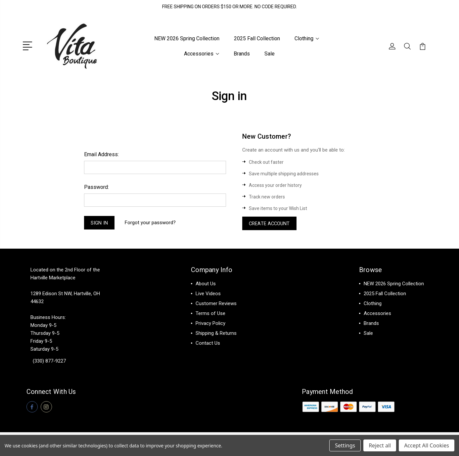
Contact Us (208, 344)
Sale (269, 54)
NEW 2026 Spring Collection (186, 38)
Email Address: (101, 154)
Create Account (270, 224)
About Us (206, 284)
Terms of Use (210, 314)
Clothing (307, 38)
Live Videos (208, 294)
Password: (96, 187)
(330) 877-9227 (49, 362)
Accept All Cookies (426, 445)
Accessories (201, 54)
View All (373, 344)
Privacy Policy (210, 324)
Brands (242, 54)
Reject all (380, 445)
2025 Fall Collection (257, 38)
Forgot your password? (150, 223)
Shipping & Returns (216, 334)
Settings (345, 445)
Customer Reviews (216, 304)
